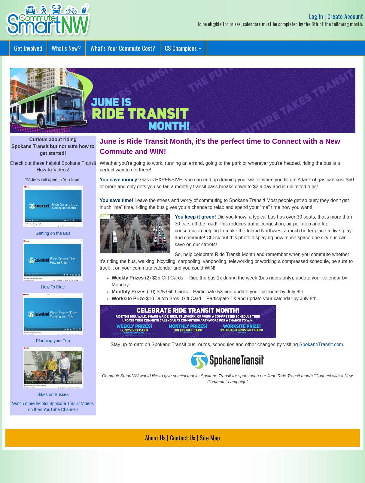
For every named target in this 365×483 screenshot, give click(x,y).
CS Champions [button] (183, 48)
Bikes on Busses (53, 394)
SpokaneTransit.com (321, 344)
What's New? (66, 48)
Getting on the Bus (52, 233)
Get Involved (28, 48)
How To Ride (53, 287)
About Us (155, 437)
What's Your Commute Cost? (122, 48)
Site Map (210, 437)
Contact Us (182, 437)
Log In (316, 16)
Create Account (345, 16)
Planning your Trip (53, 340)
